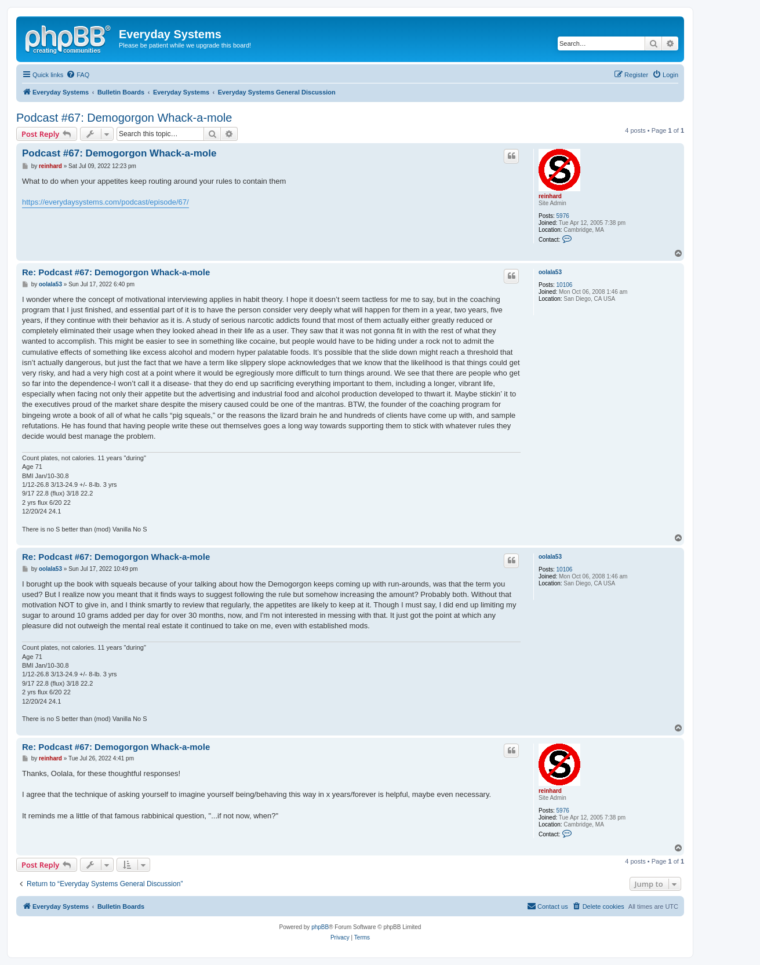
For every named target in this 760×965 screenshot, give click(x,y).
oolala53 (550, 272)
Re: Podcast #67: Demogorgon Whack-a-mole (116, 272)
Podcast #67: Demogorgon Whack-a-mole (124, 117)
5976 (563, 216)
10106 (565, 285)
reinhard (550, 196)
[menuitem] (77, 75)
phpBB (320, 927)
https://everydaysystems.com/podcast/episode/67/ (105, 202)
